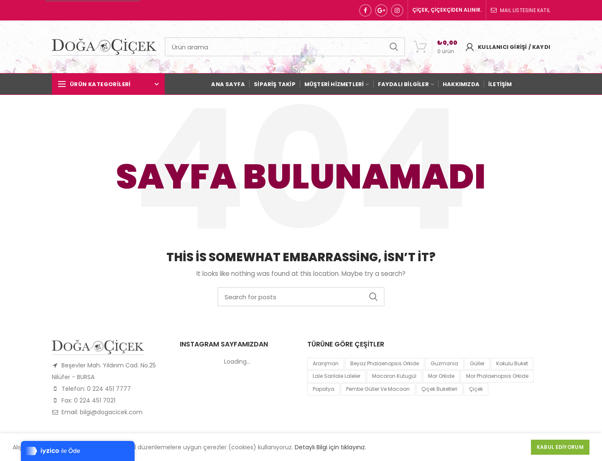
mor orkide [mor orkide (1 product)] (441, 375)
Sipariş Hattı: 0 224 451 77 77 (93, 10)
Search (393, 46)
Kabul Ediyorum (560, 447)
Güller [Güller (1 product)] (477, 363)
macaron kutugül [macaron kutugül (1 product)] (394, 375)
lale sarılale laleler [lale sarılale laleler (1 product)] (336, 375)
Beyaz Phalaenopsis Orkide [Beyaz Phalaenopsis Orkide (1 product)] (384, 363)
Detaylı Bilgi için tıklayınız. (330, 447)
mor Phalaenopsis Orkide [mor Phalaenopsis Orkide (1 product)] (497, 375)
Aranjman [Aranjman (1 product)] (326, 363)
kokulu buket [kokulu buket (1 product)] (512, 363)
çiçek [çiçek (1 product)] (476, 388)
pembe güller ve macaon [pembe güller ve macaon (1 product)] (378, 388)
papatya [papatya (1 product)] (323, 388)
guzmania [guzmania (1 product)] (444, 363)
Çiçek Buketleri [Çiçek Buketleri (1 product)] (439, 388)
